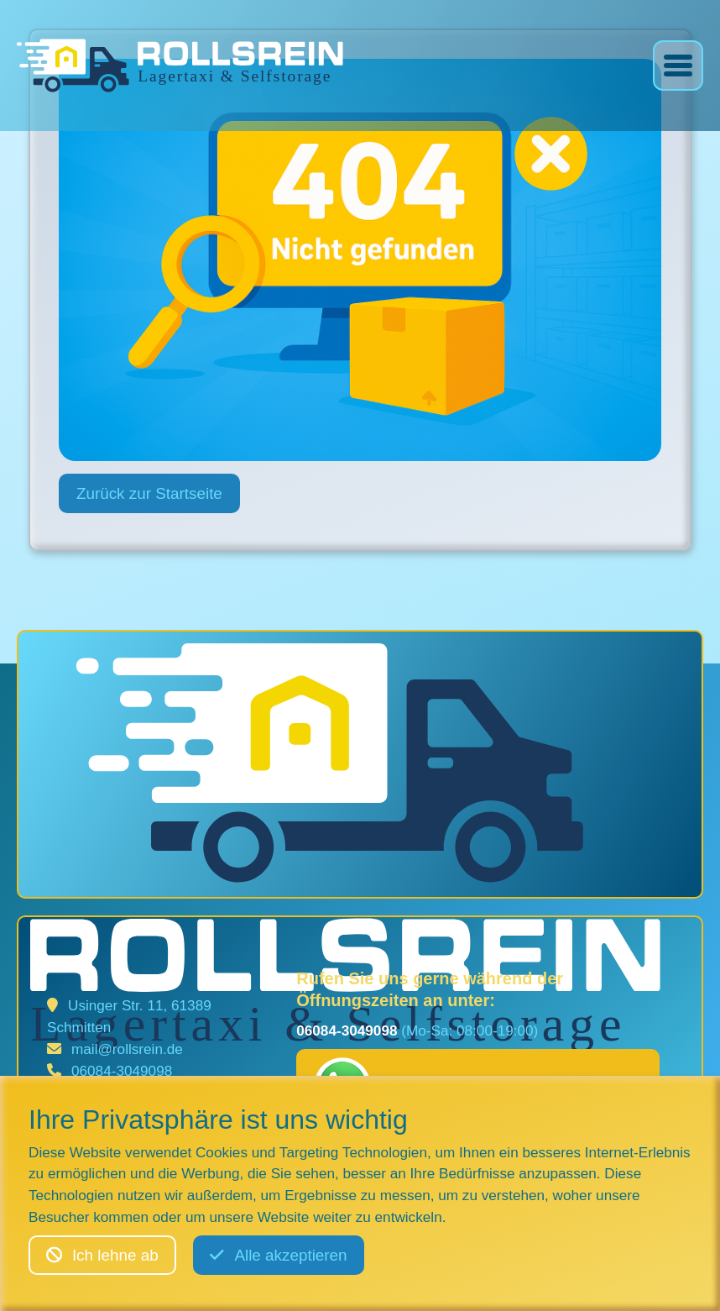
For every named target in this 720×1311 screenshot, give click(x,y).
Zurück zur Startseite (149, 493)
